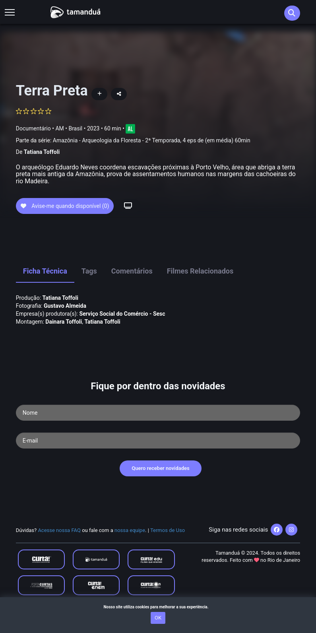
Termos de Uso (167, 544)
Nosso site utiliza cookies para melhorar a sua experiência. (157, 607)
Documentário (33, 128)
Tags (89, 285)
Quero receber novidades (161, 482)
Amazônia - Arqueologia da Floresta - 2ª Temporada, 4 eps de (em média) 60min (151, 140)
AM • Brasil (68, 128)
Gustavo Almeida (65, 319)
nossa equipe (129, 544)
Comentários (132, 285)
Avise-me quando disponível (65, 220)
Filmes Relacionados (200, 285)
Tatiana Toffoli (42, 152)
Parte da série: (133, 141)
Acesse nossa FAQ (59, 544)
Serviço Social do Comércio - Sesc (122, 327)
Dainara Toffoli (63, 335)
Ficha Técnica (45, 285)
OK (158, 618)
